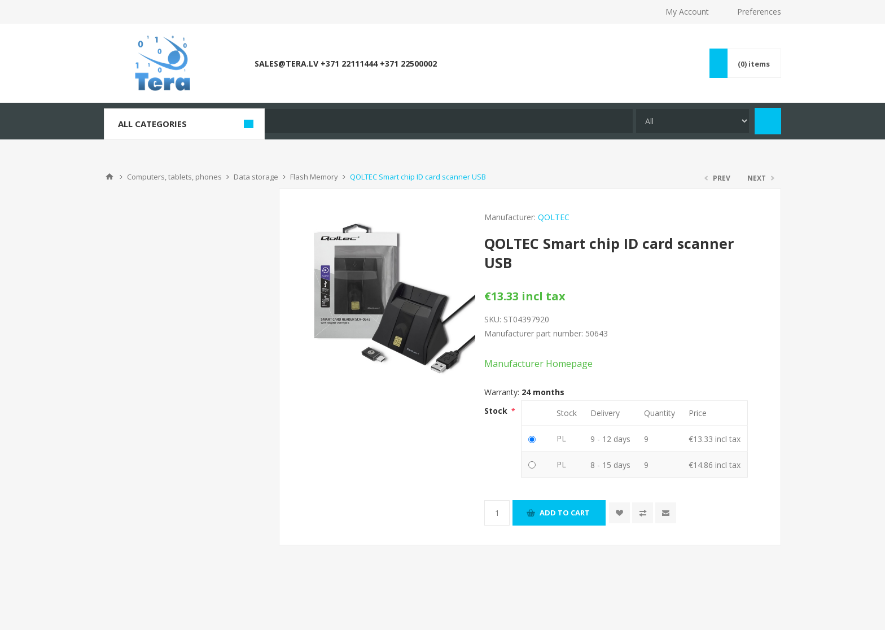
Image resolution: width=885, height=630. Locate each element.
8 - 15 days (610, 465)
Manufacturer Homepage (538, 363)
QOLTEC (553, 217)
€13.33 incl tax (715, 439)
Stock (497, 410)
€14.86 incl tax (715, 465)
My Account (687, 11)
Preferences (759, 11)
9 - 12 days (610, 439)
